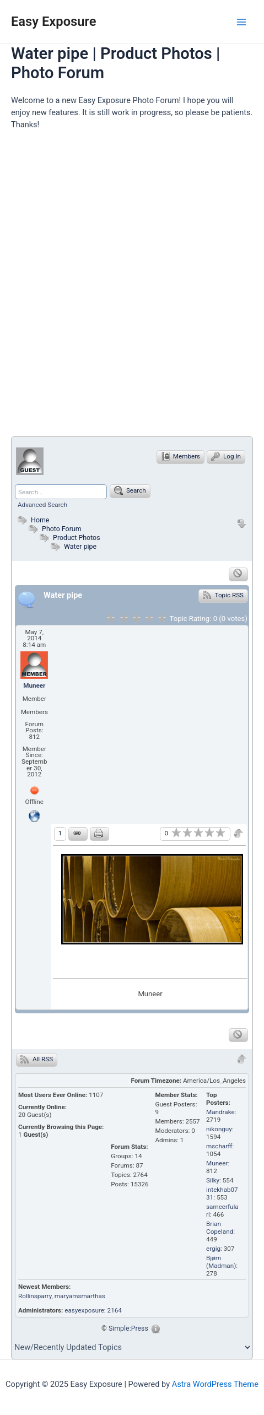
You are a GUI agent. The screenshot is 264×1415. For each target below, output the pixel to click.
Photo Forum (54, 529)
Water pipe (80, 546)
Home (32, 520)
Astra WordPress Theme (215, 1384)
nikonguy (219, 1129)
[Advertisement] (132, 288)
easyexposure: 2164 (93, 1310)
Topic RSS (223, 594)
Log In (226, 456)
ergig (213, 1248)
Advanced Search (42, 505)
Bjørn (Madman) (221, 1262)
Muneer (34, 685)
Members (180, 456)
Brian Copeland (219, 1227)
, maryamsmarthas (78, 1296)
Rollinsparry (35, 1296)
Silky (212, 1180)
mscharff (219, 1146)
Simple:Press (128, 1328)
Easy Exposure (53, 21)
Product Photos (76, 537)
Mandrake (220, 1112)
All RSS (36, 1059)
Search (130, 490)
